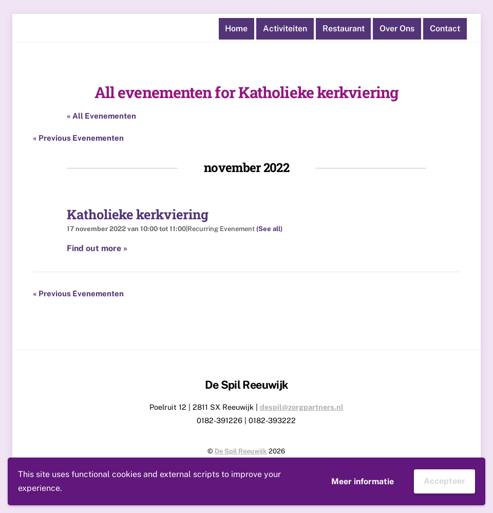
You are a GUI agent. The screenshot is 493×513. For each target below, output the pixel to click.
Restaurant (344, 28)
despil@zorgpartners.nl (302, 407)
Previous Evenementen (78, 138)
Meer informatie (362, 481)
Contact (445, 28)
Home (236, 28)
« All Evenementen (101, 115)
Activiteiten (285, 28)
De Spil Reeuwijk (241, 451)
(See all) (269, 229)
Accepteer (444, 481)
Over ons (397, 28)
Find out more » (97, 248)
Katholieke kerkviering (137, 214)
